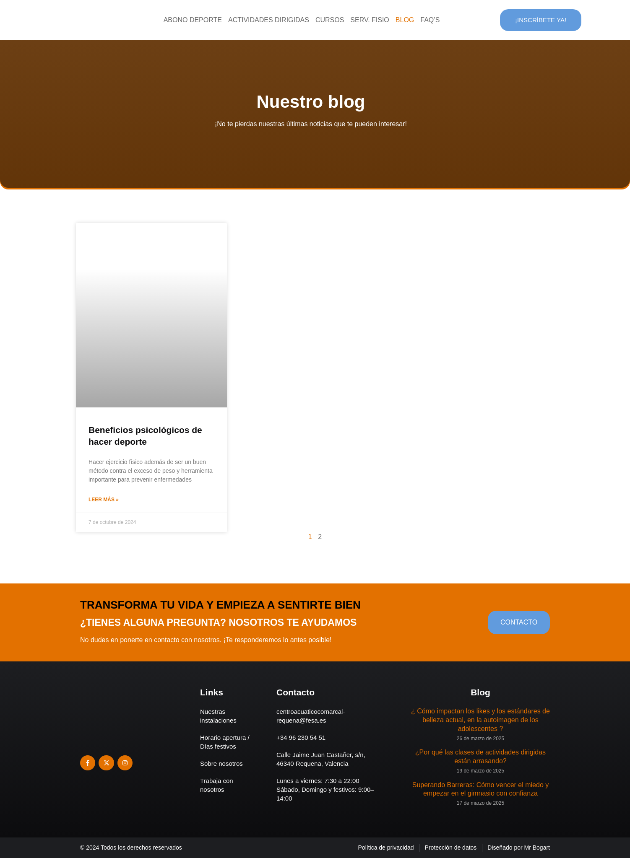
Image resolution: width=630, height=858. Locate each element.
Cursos (329, 19)
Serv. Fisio (369, 19)
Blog (405, 19)
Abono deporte (193, 19)
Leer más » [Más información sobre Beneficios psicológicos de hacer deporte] (104, 500)
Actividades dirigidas (268, 19)
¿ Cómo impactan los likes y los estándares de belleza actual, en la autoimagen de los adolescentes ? (480, 720)
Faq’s (430, 19)
